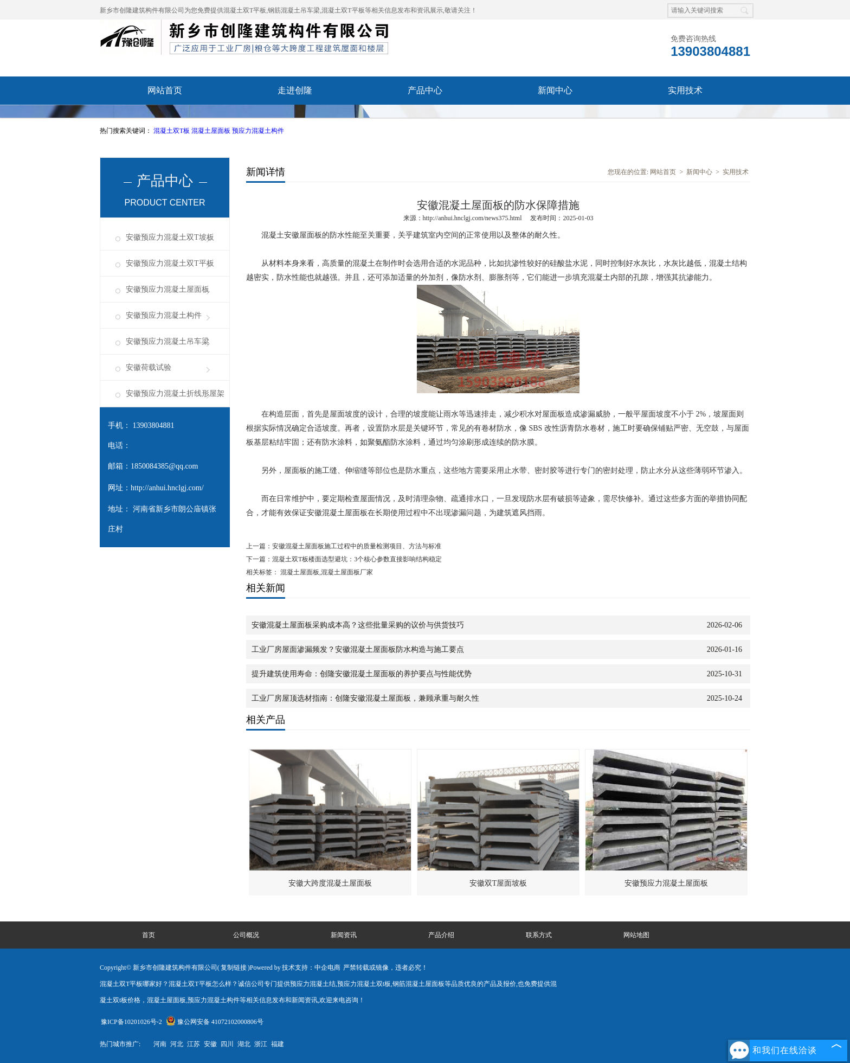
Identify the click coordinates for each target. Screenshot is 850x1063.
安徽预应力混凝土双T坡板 (170, 237)
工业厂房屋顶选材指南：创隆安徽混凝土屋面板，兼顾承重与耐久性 (365, 698)
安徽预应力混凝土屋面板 (167, 289)
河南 (159, 1044)
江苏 (193, 1044)
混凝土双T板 (172, 131)
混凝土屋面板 (211, 131)
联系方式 (539, 935)
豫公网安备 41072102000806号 (214, 1022)
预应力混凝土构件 (258, 131)
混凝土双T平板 (244, 10)
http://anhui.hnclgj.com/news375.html (472, 218)
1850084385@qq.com (164, 466)
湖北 (243, 1044)
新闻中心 (555, 90)
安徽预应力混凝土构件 (164, 315)
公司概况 (246, 935)
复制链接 (234, 967)
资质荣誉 (164, 118)
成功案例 (295, 118)
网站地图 (636, 935)
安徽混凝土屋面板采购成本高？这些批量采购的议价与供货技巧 (358, 625)
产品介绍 (441, 935)
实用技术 (685, 90)
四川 (227, 1044)
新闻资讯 (344, 935)
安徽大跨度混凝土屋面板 (330, 883)
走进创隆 (295, 90)
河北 (176, 1044)
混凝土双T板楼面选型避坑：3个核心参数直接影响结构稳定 (357, 559)
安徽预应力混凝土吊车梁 (167, 341)
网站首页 (164, 90)
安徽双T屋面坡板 (498, 883)
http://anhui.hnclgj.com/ (167, 488)
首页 (148, 935)
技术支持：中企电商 (311, 967)
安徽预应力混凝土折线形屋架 (175, 393)
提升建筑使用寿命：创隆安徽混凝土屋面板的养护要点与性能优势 (362, 674)
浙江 (260, 1044)
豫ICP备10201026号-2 (131, 1022)
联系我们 (425, 118)
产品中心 (425, 90)
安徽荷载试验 (148, 367)
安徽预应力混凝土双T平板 (170, 263)
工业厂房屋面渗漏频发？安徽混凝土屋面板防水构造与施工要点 (358, 649)
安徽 (210, 1044)
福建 (277, 1044)
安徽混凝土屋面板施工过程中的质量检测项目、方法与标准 (356, 546)
